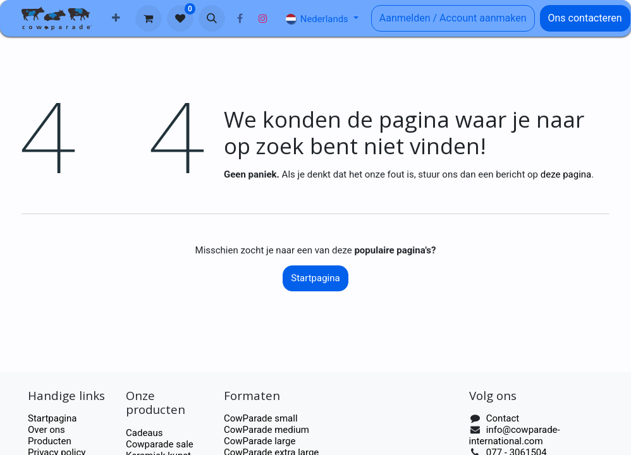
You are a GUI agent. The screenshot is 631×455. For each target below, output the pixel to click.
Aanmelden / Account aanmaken (453, 18)
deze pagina (566, 174)
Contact (502, 418)
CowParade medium (266, 429)
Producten (49, 441)
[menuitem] (116, 18)
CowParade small (261, 418)
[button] (212, 18)
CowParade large (261, 441)
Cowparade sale (159, 444)
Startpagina (315, 278)
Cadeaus (144, 433)
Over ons (46, 429)
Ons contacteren (585, 18)
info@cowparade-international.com (514, 435)
